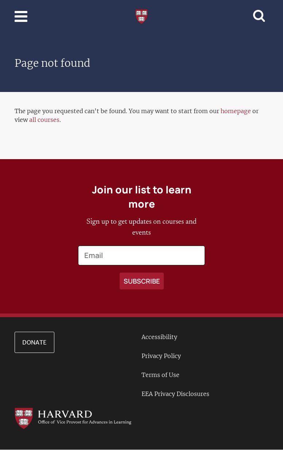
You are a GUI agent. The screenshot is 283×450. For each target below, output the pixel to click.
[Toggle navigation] (21, 16)
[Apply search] (142, 281)
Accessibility (159, 337)
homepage (236, 111)
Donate (34, 342)
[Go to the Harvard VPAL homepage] (73, 418)
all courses (44, 119)
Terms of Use (160, 374)
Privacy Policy (161, 355)
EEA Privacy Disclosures (175, 393)
